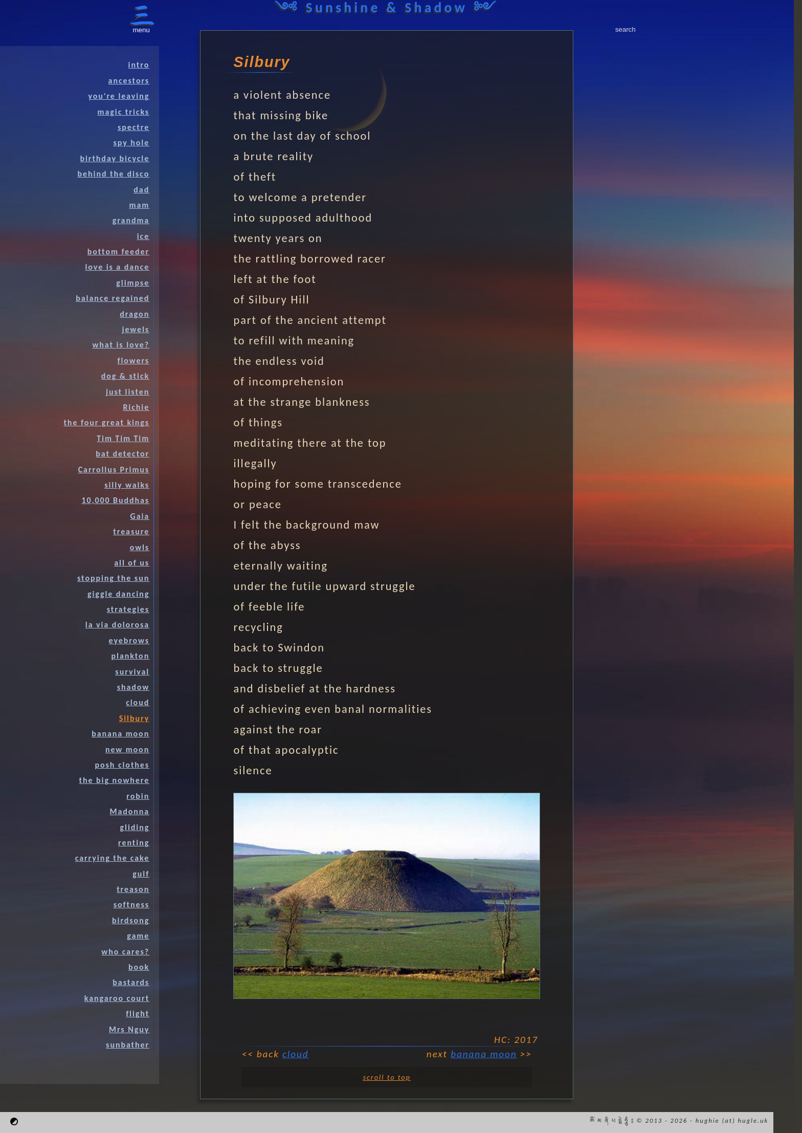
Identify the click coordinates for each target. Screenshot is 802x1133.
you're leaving (118, 96)
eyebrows (129, 640)
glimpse (132, 283)
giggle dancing (118, 594)
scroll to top (386, 1077)
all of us (131, 563)
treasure (131, 531)
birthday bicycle (114, 158)
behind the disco (114, 174)
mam (139, 205)
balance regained (112, 298)
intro (139, 65)
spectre (133, 127)
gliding (135, 827)
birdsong (130, 920)
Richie (136, 407)
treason (133, 889)
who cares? (125, 951)
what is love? (120, 345)
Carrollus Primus (113, 469)
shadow (133, 687)
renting (133, 842)
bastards (131, 982)
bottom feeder (118, 251)
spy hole (132, 142)
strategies (128, 609)
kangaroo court (116, 998)
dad (141, 189)
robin (137, 796)
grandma (131, 220)
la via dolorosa (117, 624)
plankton (131, 656)
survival (132, 672)
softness (131, 904)
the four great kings (106, 422)
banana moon (484, 1054)
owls (140, 547)
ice (143, 236)
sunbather (127, 1045)
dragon (134, 314)
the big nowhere (114, 780)
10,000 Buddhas (115, 500)
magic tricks (124, 112)
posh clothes (122, 765)
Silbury (134, 718)
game (138, 936)
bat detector (122, 454)
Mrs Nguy (129, 1029)
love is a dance (117, 267)
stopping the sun (113, 578)
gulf (140, 874)
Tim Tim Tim (123, 438)
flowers (133, 360)
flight (137, 1013)
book (138, 967)
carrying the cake (112, 858)
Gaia (140, 516)
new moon (127, 749)
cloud (295, 1054)
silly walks (126, 485)
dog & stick (125, 376)
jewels (135, 329)
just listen (127, 392)
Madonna (130, 811)
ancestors (129, 80)
